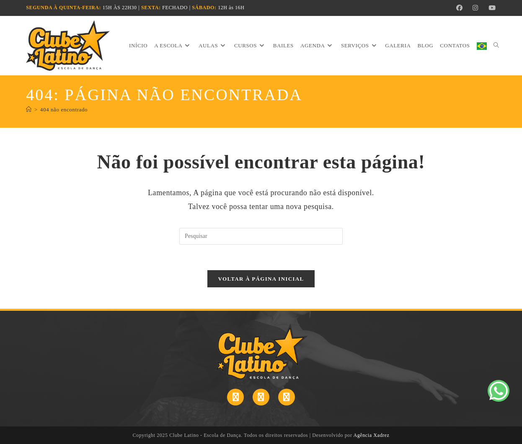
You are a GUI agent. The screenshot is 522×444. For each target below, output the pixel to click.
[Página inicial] (29, 109)
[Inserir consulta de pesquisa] (261, 236)
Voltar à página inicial (261, 279)
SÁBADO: (204, 7)
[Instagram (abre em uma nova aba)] (475, 8)
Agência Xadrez (371, 435)
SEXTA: (151, 7)
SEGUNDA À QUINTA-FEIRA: (63, 7)
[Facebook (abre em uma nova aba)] (459, 8)
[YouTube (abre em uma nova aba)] (489, 8)
